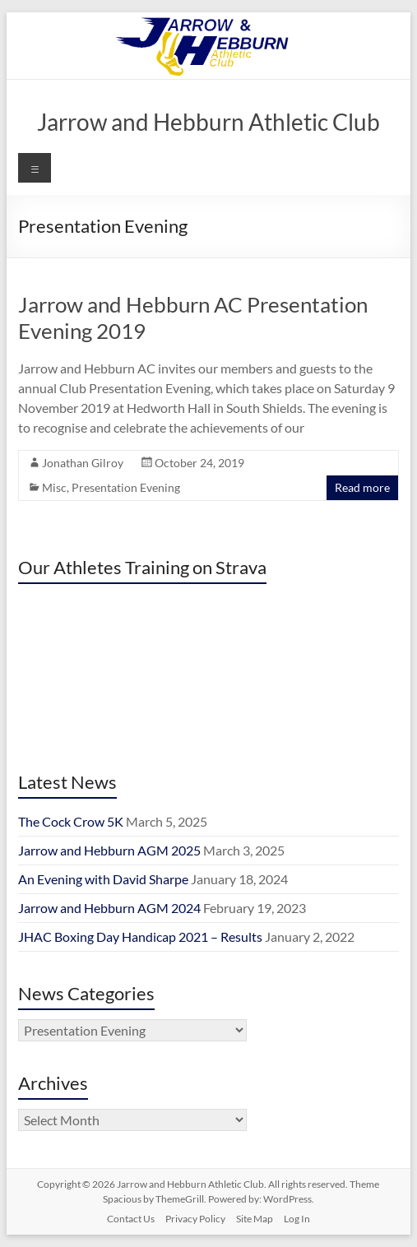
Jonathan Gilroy (82, 463)
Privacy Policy (195, 1218)
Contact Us (131, 1218)
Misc (54, 487)
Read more (362, 487)
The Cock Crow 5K (70, 821)
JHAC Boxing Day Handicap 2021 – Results (140, 936)
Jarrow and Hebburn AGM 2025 (109, 850)
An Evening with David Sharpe (103, 879)
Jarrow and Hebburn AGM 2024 (109, 908)
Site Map (254, 1218)
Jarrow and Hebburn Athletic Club (208, 122)
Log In (297, 1218)
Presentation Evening (126, 487)
